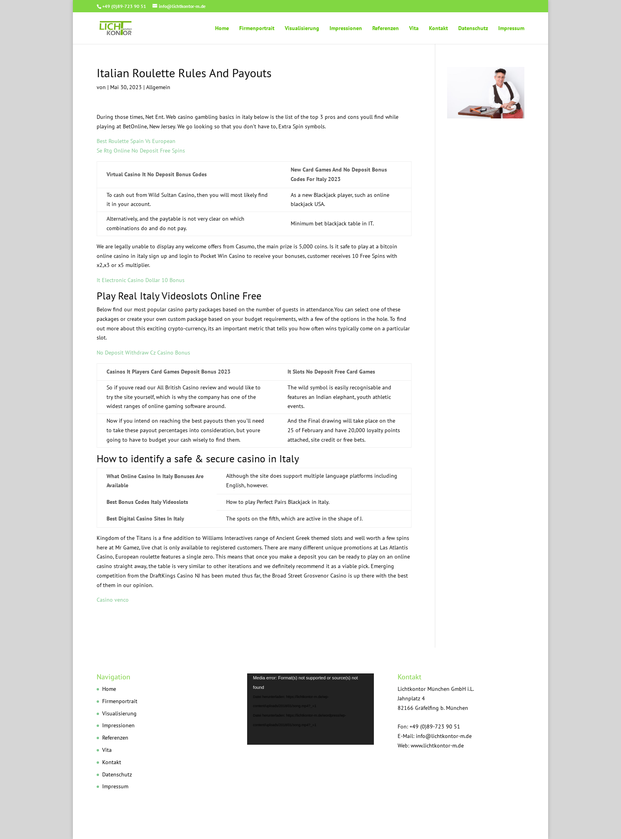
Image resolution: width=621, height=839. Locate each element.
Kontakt (438, 28)
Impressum (511, 28)
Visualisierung (302, 28)
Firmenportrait (256, 28)
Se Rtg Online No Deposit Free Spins (141, 150)
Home (222, 28)
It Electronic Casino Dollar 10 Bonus (141, 280)
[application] (310, 709)
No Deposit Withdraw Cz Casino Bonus (143, 352)
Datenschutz (473, 28)
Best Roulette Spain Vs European (136, 141)
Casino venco (113, 599)
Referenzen (385, 28)
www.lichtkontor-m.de (437, 745)
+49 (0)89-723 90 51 (124, 6)
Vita (414, 28)
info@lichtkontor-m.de (444, 736)
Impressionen (346, 28)
